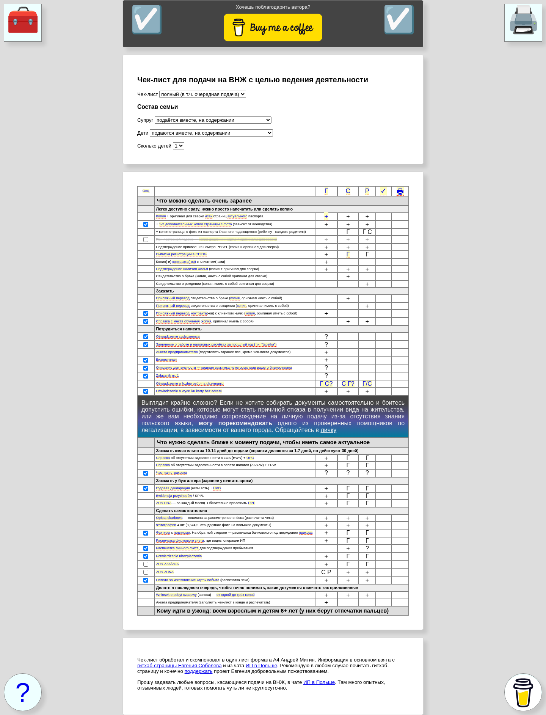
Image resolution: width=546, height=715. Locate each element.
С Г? (348, 383)
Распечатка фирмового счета (180, 540)
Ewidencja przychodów (174, 496)
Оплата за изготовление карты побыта (187, 580)
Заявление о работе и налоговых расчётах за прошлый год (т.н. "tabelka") (216, 344)
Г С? (326, 383)
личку (328, 430)
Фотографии (166, 525)
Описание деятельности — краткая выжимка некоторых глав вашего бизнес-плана (224, 367)
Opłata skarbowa (169, 518)
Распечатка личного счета (177, 548)
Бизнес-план (166, 359)
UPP (251, 503)
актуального (238, 216)
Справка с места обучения (177, 321)
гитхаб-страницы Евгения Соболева (179, 665)
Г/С (367, 383)
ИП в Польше (261, 665)
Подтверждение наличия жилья (182, 269)
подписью (182, 532)
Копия (161, 216)
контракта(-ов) (184, 262)
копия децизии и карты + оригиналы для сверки (238, 239)
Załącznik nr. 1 (167, 375)
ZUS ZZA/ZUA (167, 564)
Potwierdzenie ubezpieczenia (179, 556)
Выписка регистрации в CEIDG (181, 254)
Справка (163, 458)
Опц (146, 191)
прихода (306, 532)
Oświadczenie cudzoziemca (177, 336)
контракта (199, 313)
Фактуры (163, 532)
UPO (250, 458)
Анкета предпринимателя (177, 352)
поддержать (199, 671)
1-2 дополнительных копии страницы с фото (195, 224)
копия (235, 298)
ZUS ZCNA (165, 572)
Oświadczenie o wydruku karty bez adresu (189, 391)
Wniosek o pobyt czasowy (176, 595)
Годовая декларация (173, 488)
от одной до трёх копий (235, 595)
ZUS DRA (163, 503)
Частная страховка (171, 473)
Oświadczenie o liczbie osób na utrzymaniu (189, 383)
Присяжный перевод (173, 298)
